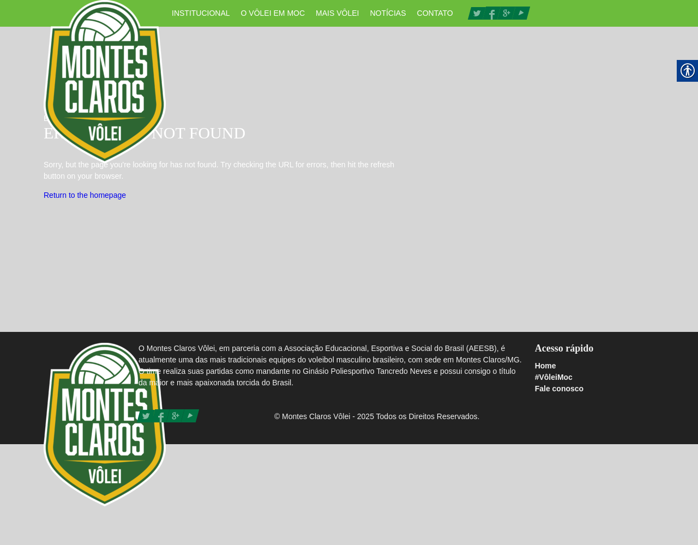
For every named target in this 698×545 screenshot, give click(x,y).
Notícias (388, 13)
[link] (476, 12)
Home (545, 365)
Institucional (201, 13)
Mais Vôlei (337, 13)
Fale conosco (559, 388)
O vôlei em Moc (273, 13)
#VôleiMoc (554, 377)
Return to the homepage (85, 195)
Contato (435, 13)
